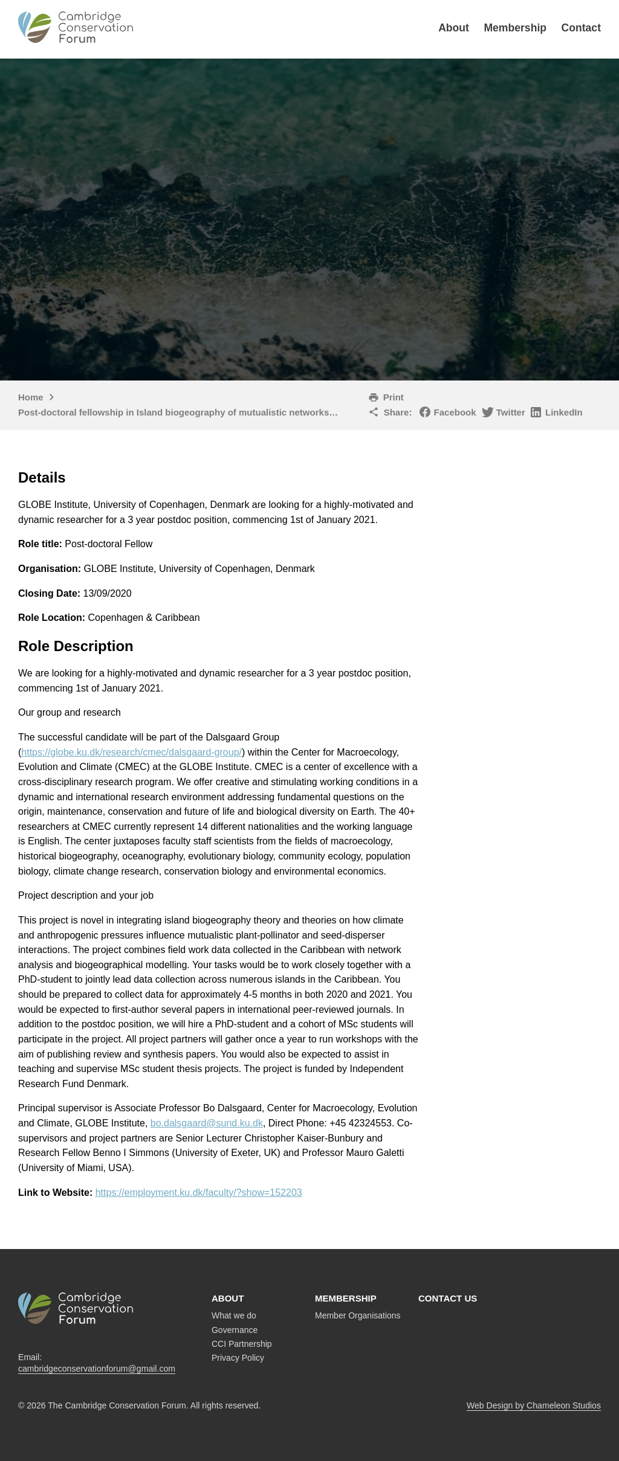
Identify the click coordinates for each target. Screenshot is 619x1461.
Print (393, 397)
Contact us (447, 1298)
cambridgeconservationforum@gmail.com (96, 1368)
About (453, 28)
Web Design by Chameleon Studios (534, 1405)
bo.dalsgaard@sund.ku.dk (207, 1123)
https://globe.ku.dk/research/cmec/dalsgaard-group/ (131, 752)
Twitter (510, 412)
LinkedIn (564, 412)
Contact (581, 28)
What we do (234, 1315)
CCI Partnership (242, 1344)
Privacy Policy (238, 1358)
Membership (515, 28)
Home (31, 397)
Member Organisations (358, 1315)
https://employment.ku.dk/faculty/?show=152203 (199, 1192)
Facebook (455, 412)
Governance (235, 1330)
